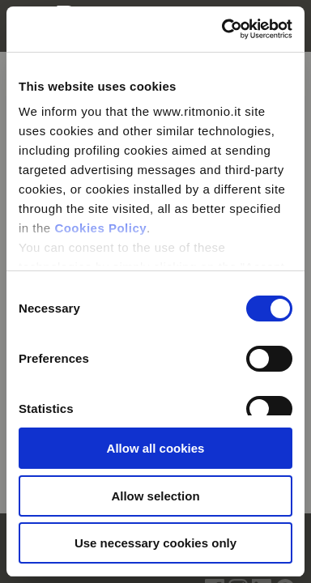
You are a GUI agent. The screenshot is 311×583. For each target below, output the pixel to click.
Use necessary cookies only (155, 543)
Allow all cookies (156, 448)
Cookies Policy (100, 228)
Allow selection (155, 496)
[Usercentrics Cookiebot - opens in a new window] (222, 29)
